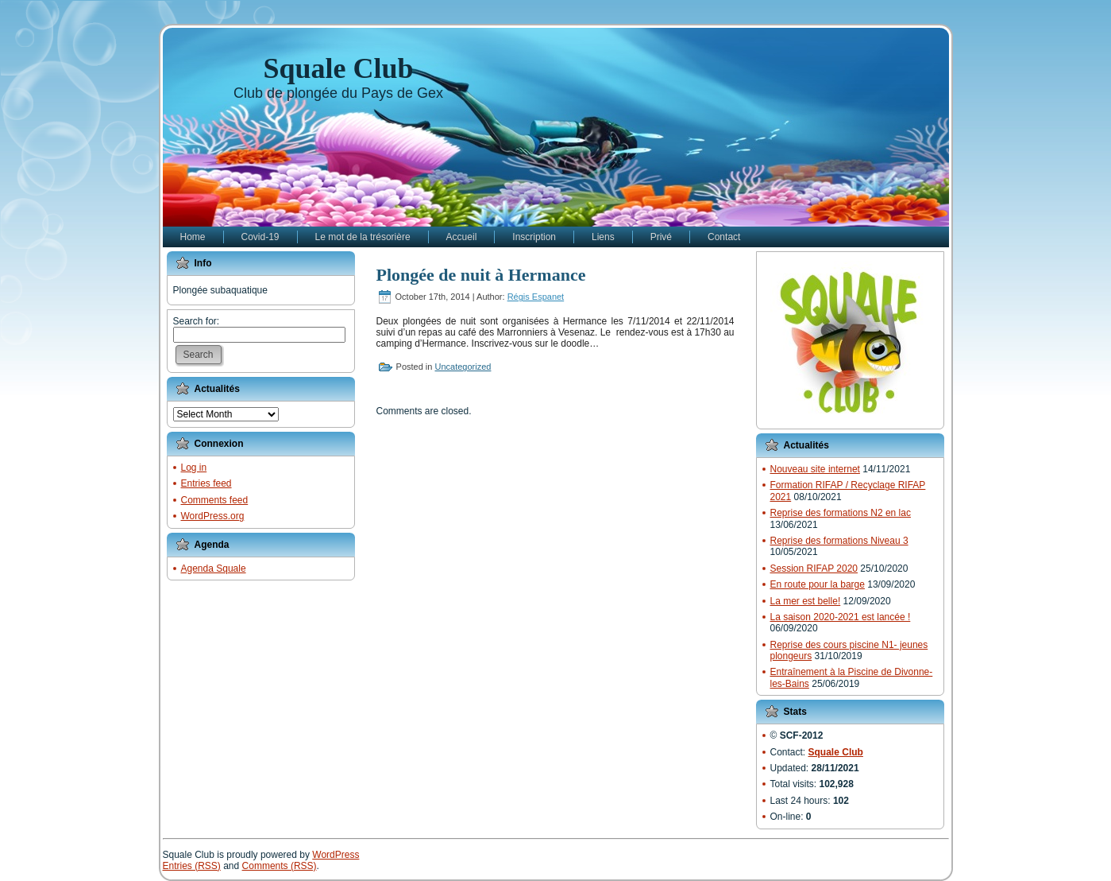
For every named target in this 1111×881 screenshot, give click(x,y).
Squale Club (338, 68)
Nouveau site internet (815, 469)
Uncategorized (462, 366)
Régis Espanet (536, 296)
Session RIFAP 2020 (814, 568)
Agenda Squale (213, 568)
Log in (194, 467)
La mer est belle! (805, 601)
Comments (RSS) (279, 865)
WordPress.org (213, 516)
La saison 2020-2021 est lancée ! (840, 617)
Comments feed (215, 500)
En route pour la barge (817, 584)
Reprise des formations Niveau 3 (839, 540)
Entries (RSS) (192, 865)
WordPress (335, 854)
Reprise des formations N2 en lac (840, 512)
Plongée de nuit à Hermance (481, 275)
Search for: (196, 321)
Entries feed (206, 483)
